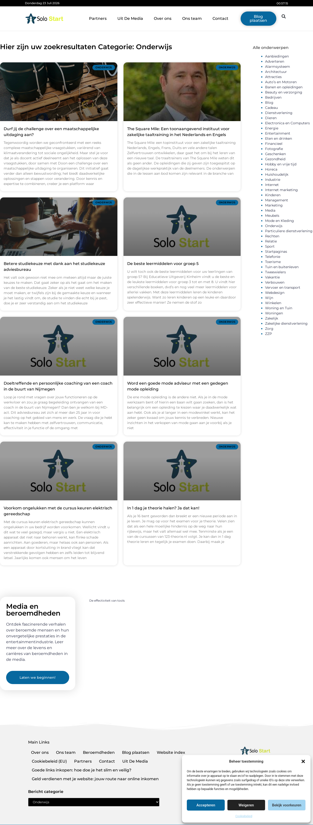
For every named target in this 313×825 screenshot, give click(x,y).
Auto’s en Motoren (281, 82)
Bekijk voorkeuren (286, 805)
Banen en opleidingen (283, 87)
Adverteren (274, 61)
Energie (271, 128)
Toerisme (273, 262)
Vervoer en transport (282, 287)
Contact (220, 18)
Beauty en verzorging (283, 92)
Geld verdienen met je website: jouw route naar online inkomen (95, 779)
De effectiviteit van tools (107, 600)
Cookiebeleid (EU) (49, 761)
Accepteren (205, 805)
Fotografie (274, 149)
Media (270, 210)
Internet (272, 185)
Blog (269, 102)
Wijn (269, 298)
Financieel (273, 143)
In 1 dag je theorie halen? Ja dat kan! (163, 508)
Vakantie (272, 277)
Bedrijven (273, 97)
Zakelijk (271, 318)
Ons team (192, 18)
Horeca (271, 169)
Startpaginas (276, 251)
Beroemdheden (99, 752)
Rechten (272, 236)
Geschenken (275, 154)
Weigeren (246, 805)
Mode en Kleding (279, 220)
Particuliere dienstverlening (289, 231)
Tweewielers (275, 272)
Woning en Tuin (278, 308)
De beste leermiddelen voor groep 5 (163, 263)
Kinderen (272, 195)
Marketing (274, 205)
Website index (171, 752)
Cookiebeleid (243, 816)
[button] (303, 761)
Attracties (273, 77)
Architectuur (276, 71)
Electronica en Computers (287, 123)
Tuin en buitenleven (282, 267)
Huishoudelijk (276, 174)
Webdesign (274, 292)
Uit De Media (130, 18)
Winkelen (273, 303)
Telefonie (272, 256)
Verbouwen (274, 282)
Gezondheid (275, 159)
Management (276, 200)
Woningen (274, 313)
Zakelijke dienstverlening (286, 323)
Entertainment (277, 133)
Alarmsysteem (277, 66)
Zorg (269, 328)
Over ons (162, 18)
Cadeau (271, 107)
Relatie (271, 241)
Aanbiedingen (277, 56)
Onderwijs (273, 226)
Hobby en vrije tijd (280, 164)
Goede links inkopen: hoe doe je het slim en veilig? (81, 770)
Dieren (271, 118)
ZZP (268, 334)
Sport (270, 246)
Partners (98, 18)
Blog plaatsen (135, 752)
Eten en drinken (278, 138)
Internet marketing (281, 190)
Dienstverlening (278, 113)
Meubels (272, 215)
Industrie (272, 179)
